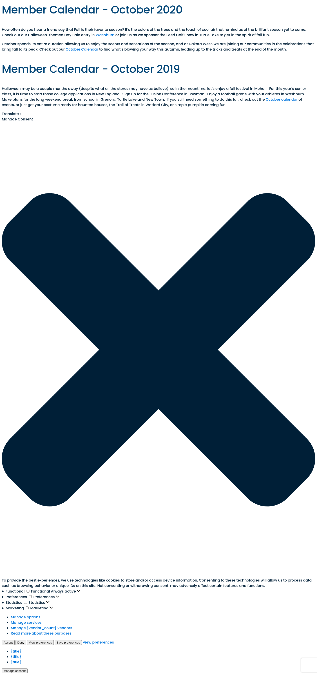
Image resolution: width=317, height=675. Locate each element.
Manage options (25, 617)
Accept (8, 642)
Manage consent (15, 671)
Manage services (26, 622)
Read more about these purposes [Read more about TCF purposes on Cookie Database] (41, 633)
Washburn (105, 35)
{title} (16, 651)
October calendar (282, 99)
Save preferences (68, 642)
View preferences (40, 642)
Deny (20, 642)
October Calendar (82, 49)
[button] (158, 350)
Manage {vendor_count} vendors (41, 628)
